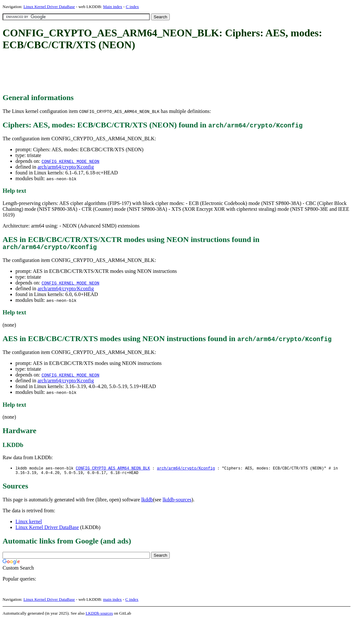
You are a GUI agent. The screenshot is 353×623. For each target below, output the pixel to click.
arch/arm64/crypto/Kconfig (65, 167)
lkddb (147, 502)
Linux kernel (28, 524)
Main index (112, 6)
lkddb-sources (177, 502)
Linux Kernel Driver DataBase (49, 6)
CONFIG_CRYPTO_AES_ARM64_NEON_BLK (113, 470)
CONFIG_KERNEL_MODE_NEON (70, 161)
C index (132, 6)
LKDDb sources (99, 616)
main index (112, 602)
